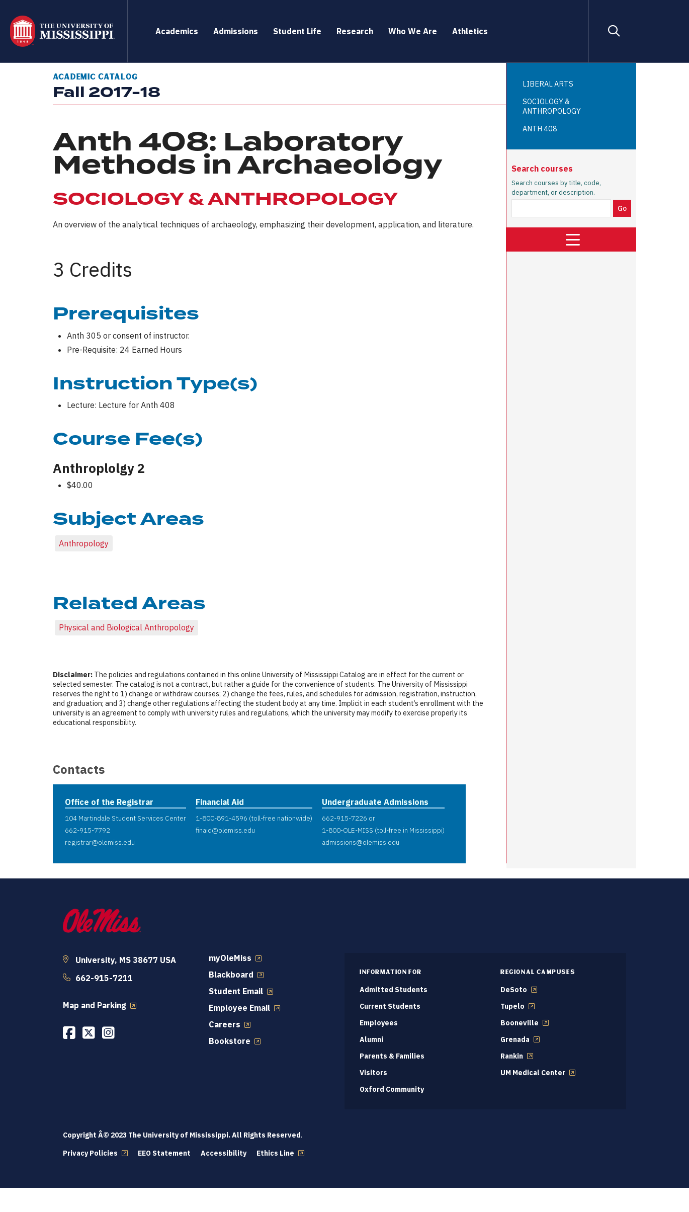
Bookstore (229, 1041)
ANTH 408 (540, 128)
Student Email (236, 991)
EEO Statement (164, 1153)
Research (354, 31)
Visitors (373, 1072)
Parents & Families (392, 1056)
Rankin (511, 1056)
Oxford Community (392, 1089)
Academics (176, 31)
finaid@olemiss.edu (225, 830)
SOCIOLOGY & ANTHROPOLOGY (552, 106)
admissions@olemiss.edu (360, 842)
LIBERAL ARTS (548, 84)
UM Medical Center (532, 1072)
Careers (224, 1024)
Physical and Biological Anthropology (126, 627)
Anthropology (84, 543)
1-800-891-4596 (221, 818)
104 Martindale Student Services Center (125, 818)
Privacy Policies (90, 1153)
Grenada (515, 1039)
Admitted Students (393, 989)
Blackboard (231, 974)
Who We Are (412, 31)
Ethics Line (275, 1153)
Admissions (235, 31)
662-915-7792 (87, 830)
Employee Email (239, 1008)
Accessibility (223, 1153)
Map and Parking (94, 1005)
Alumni (371, 1039)
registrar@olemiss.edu (100, 842)
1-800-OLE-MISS (347, 830)
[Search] (613, 31)
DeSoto (513, 989)
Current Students (390, 1006)
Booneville (519, 1022)
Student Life (297, 31)
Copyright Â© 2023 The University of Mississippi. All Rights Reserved (182, 1135)
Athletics (470, 31)
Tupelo (512, 1006)
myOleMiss (230, 958)
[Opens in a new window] (69, 1033)
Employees (379, 1022)
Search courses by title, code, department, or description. (556, 188)
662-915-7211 (104, 978)
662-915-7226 (344, 818)
